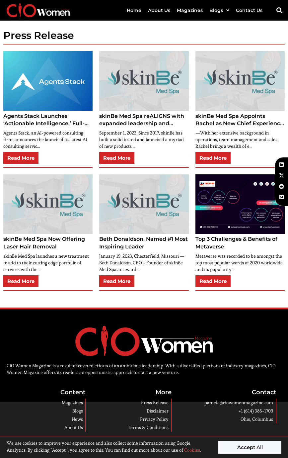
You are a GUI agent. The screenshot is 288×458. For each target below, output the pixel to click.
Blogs (219, 10)
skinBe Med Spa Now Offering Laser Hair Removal (44, 242)
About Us (159, 10)
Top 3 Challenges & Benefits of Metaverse (236, 242)
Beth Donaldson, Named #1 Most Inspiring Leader (143, 242)
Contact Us (249, 10)
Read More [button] (21, 158)
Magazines (190, 10)
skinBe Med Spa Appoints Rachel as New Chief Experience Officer (239, 120)
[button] (279, 10)
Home (134, 10)
